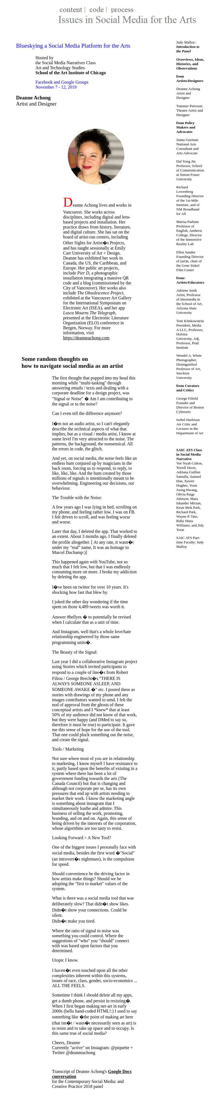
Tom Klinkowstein (190, 321)
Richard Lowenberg (184, 189)
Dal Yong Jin (185, 161)
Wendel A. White (189, 355)
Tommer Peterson (189, 106)
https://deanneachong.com (86, 337)
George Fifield (187, 398)
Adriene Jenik (186, 290)
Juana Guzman (187, 140)
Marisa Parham (187, 222)
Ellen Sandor (185, 252)
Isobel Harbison (188, 420)
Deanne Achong (188, 89)
